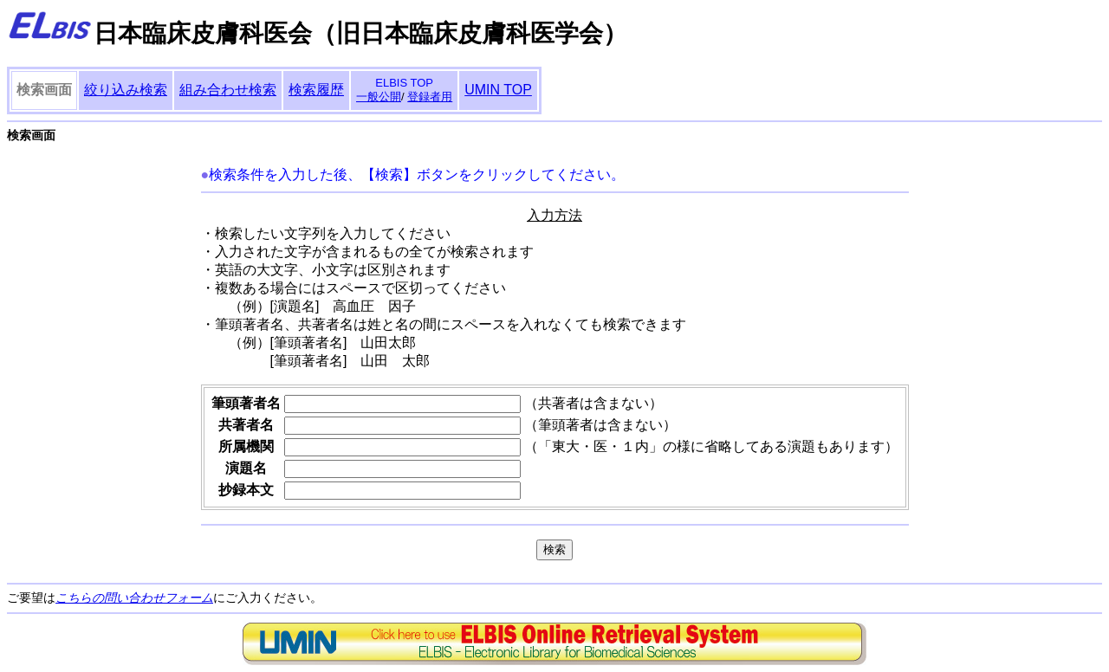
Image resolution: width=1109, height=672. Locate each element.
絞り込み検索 (125, 89)
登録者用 (429, 96)
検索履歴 (316, 89)
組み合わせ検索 (227, 89)
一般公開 (378, 96)
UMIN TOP (498, 89)
